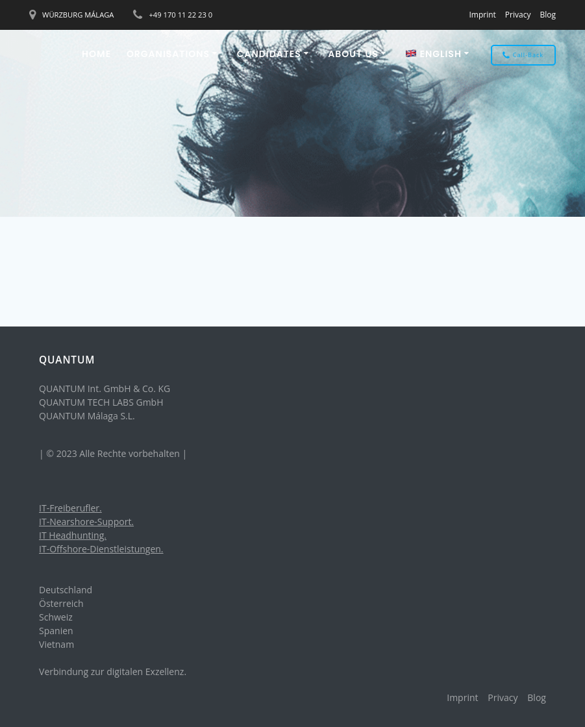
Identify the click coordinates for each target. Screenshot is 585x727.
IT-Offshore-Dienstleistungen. (101, 549)
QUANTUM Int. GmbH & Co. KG (104, 388)
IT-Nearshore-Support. (86, 521)
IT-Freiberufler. (70, 508)
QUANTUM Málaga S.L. (87, 416)
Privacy (518, 14)
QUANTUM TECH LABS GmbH (101, 402)
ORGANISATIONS (168, 53)
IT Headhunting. (72, 535)
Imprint (482, 14)
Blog (548, 14)
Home (96, 53)
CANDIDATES (269, 53)
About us (353, 53)
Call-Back (523, 55)
